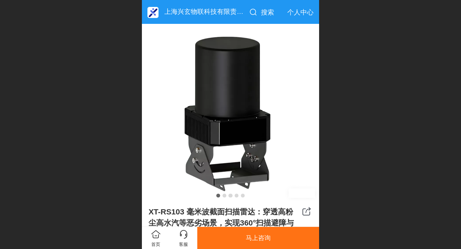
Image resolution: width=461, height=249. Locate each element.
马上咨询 (258, 237)
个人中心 (300, 12)
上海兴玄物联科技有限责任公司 (210, 11)
